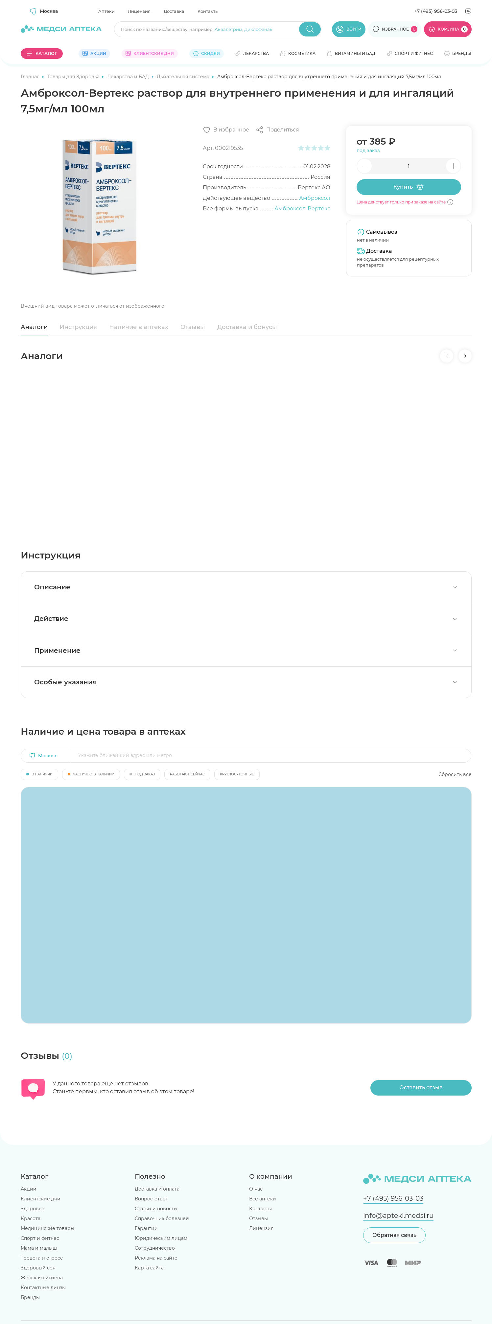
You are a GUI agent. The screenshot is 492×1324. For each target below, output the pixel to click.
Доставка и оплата (157, 1189)
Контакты (208, 11)
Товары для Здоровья (74, 77)
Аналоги (34, 327)
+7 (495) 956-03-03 (435, 11)
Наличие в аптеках (138, 327)
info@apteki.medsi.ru (398, 1215)
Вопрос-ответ (151, 1199)
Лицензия (139, 11)
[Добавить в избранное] (226, 130)
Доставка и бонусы (247, 327)
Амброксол (314, 198)
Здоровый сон (38, 1268)
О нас (256, 1189)
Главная (31, 77)
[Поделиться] (277, 130)
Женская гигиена (42, 1278)
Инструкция (78, 327)
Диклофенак (258, 29)
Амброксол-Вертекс (302, 208)
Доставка (174, 11)
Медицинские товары (47, 1228)
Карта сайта (149, 1268)
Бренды (30, 1297)
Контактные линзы (43, 1287)
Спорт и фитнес (40, 1238)
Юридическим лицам (161, 1238)
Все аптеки (262, 1199)
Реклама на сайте (156, 1258)
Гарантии (146, 1228)
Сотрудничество (155, 1248)
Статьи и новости (156, 1209)
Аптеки (106, 11)
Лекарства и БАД (128, 77)
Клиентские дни (40, 1199)
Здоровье (32, 1209)
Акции (28, 1189)
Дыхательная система (184, 77)
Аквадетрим (228, 29)
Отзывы (192, 327)
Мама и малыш (39, 1248)
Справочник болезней (162, 1218)
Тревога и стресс (42, 1258)
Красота (30, 1218)
